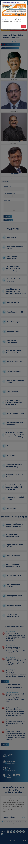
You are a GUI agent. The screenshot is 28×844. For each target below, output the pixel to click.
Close (23, 26)
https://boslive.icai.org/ (7, 20)
